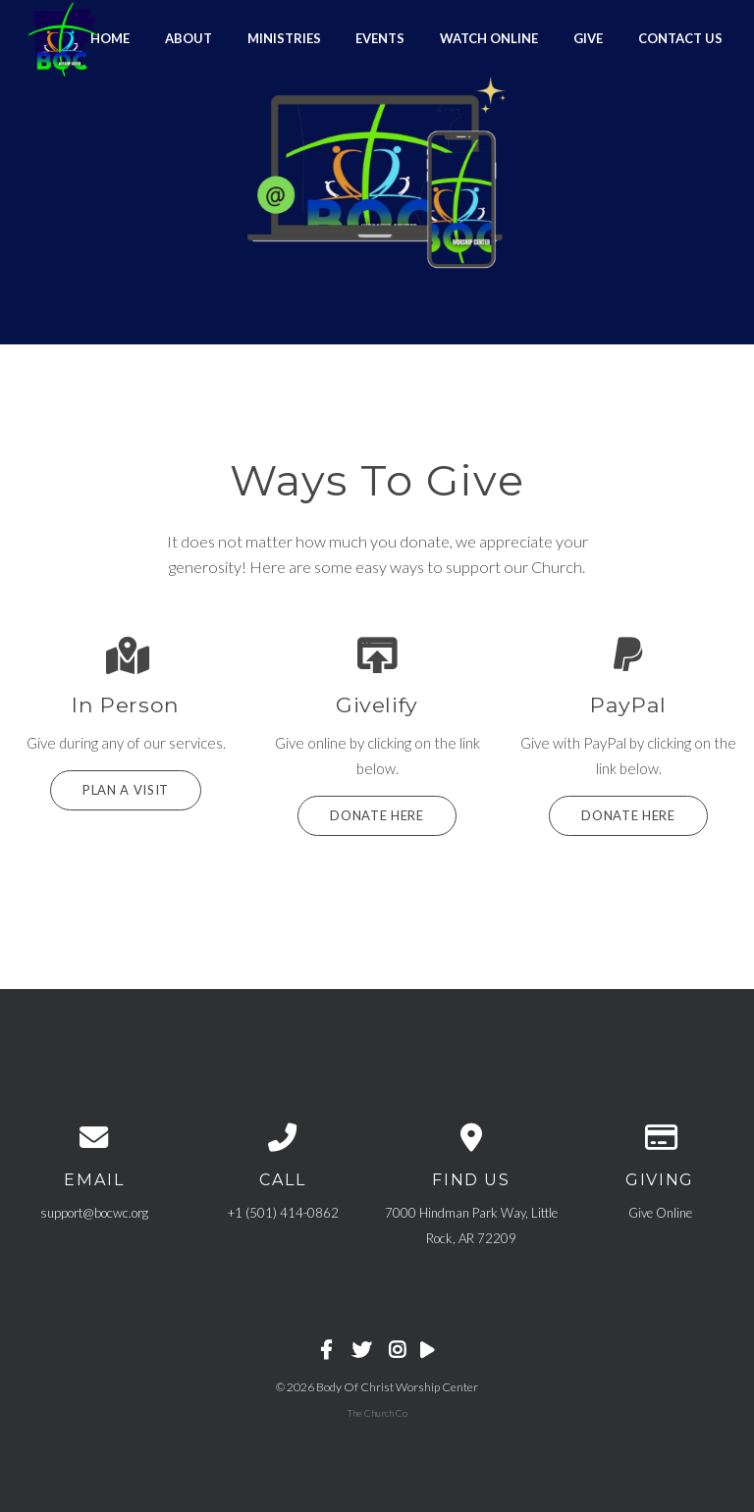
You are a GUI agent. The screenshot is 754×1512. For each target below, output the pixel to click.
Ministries (284, 37)
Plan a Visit (125, 790)
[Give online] (659, 1136)
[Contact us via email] (94, 1136)
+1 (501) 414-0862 (283, 1213)
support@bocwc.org (94, 1213)
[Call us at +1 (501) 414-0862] (282, 1136)
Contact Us (680, 37)
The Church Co (377, 1413)
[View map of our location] (471, 1136)
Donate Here (376, 815)
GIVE (588, 37)
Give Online (660, 1213)
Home (110, 37)
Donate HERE (627, 815)
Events (379, 37)
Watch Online (489, 37)
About (188, 37)
